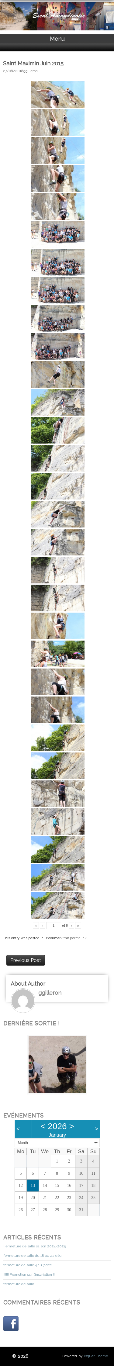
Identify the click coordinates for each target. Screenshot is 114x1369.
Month (23, 1143)
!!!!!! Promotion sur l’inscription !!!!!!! (31, 1274)
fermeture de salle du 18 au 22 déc (32, 1255)
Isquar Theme (96, 1356)
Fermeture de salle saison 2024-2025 (34, 1246)
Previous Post (25, 960)
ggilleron (30, 71)
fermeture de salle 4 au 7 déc (27, 1265)
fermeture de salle (18, 1284)
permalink (78, 938)
